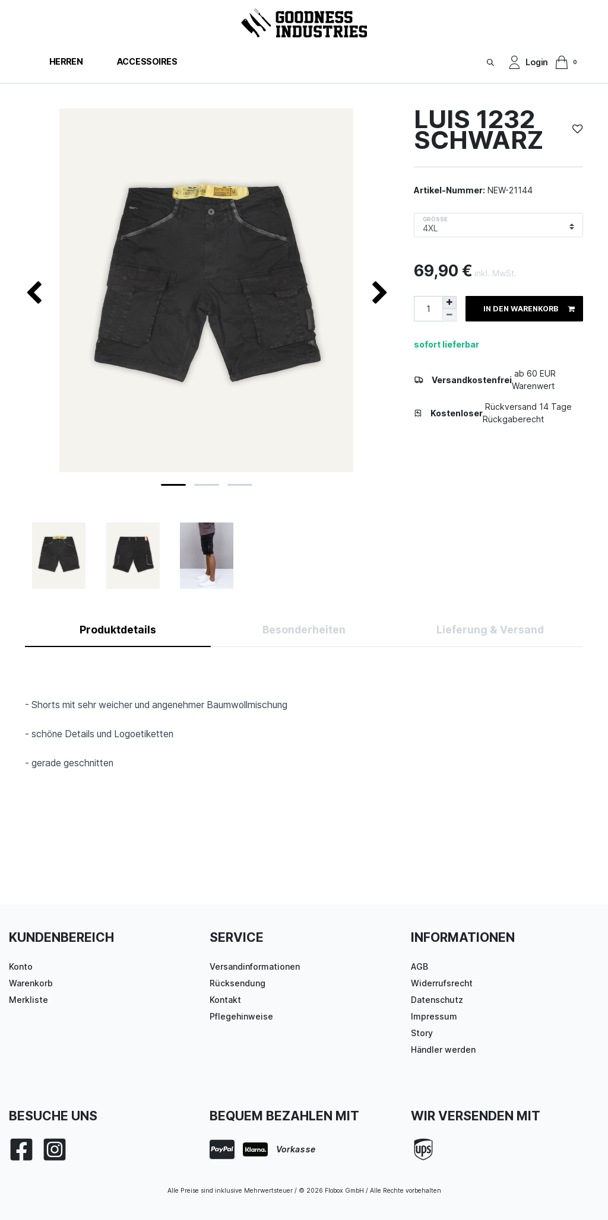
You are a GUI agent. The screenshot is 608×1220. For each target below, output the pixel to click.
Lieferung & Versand (490, 629)
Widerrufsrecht (442, 983)
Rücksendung (237, 983)
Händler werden (443, 1049)
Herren (66, 61)
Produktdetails (118, 629)
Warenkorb (31, 983)
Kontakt (225, 1000)
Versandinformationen (255, 966)
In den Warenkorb (528, 309)
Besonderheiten (304, 629)
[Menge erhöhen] (449, 302)
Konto (21, 966)
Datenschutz (437, 1000)
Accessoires (146, 61)
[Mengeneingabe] (428, 308)
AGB (419, 966)
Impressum (434, 1016)
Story (422, 1033)
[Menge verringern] (449, 315)
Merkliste (28, 1000)
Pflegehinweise (241, 1016)
